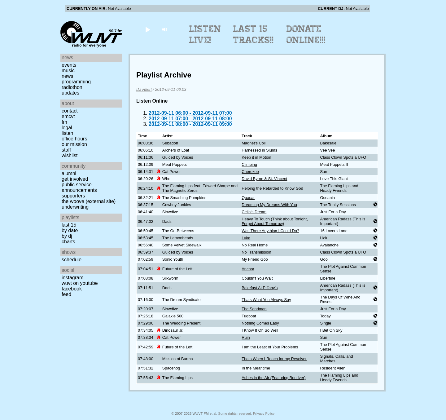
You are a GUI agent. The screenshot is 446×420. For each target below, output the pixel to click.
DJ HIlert (144, 89)
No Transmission (256, 252)
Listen (67, 133)
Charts (68, 241)
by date (70, 230)
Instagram (72, 277)
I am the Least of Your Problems (270, 347)
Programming (76, 81)
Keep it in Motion (256, 157)
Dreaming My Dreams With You (269, 204)
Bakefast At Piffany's (260, 287)
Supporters (73, 195)
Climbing (249, 164)
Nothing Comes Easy (260, 323)
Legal (67, 127)
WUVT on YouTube (80, 283)
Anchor (248, 269)
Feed (66, 294)
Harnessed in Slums (259, 150)
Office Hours (74, 138)
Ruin (246, 337)
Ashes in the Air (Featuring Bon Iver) (273, 377)
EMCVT (68, 116)
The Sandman (254, 309)
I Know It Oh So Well (260, 330)
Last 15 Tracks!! (253, 34)
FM (64, 122)
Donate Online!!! (306, 34)
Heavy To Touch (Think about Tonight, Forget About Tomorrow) (275, 221)
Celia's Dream (254, 212)
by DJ (67, 236)
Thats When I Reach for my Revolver (274, 358)
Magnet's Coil (253, 143)
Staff (66, 150)
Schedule (71, 259)
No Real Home (255, 245)
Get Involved (75, 179)
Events (69, 65)
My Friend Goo (255, 259)
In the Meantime (256, 368)
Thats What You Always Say (266, 299)
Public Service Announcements (79, 187)
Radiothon (72, 87)
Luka (246, 238)
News (67, 76)
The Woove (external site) (89, 201)
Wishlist (70, 155)
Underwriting (75, 207)
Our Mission (74, 144)
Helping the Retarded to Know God (272, 188)
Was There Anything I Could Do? (270, 230)
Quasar (248, 197)
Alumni (69, 173)
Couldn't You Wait (257, 278)
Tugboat (249, 316)
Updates (70, 92)
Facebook (72, 288)
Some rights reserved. (235, 413)
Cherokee (250, 171)
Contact (70, 110)
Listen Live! (205, 34)
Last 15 (69, 225)
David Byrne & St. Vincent (264, 178)
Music (68, 70)
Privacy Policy (264, 413)
